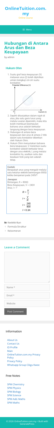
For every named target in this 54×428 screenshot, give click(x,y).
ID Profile (12, 347)
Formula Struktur (17, 226)
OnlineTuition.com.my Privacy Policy (23, 356)
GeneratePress (27, 423)
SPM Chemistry (15, 384)
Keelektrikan (14, 222)
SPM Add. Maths (16, 399)
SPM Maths (13, 402)
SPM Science (14, 395)
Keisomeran (14, 230)
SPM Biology (14, 391)
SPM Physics (14, 388)
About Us (12, 340)
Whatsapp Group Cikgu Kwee (23, 365)
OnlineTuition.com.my (25, 10)
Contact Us (13, 343)
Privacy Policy (14, 361)
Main (10, 351)
